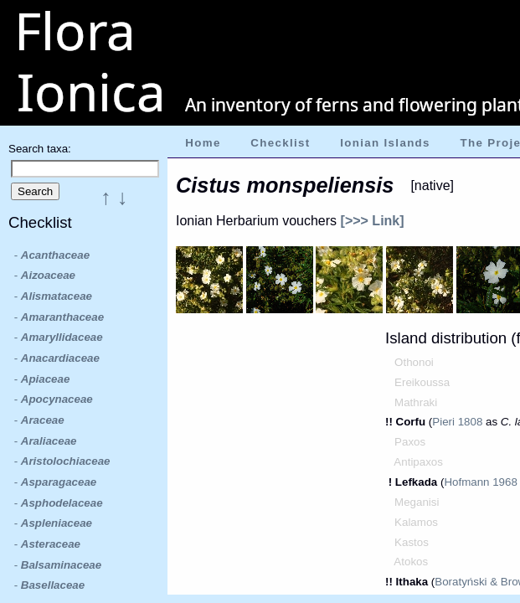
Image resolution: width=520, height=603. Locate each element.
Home (202, 143)
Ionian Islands (385, 143)
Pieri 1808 (457, 421)
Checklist (280, 143)
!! (390, 421)
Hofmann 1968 (480, 482)
